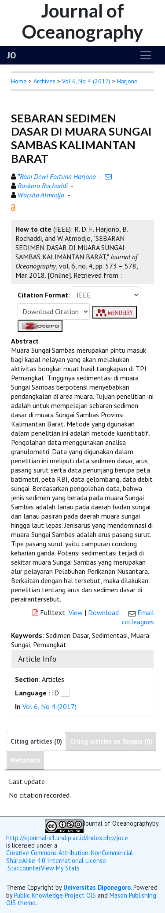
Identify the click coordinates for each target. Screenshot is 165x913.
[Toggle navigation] (145, 55)
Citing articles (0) (36, 741)
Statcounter (24, 868)
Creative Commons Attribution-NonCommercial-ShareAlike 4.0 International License (70, 856)
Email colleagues (138, 617)
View (76, 612)
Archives (44, 81)
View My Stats (60, 868)
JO (11, 55)
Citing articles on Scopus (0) (111, 741)
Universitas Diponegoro (97, 887)
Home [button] (19, 81)
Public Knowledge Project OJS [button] (55, 895)
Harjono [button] (127, 81)
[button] (13, 206)
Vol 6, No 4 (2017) (86, 81)
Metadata (25, 760)
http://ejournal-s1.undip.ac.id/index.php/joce (67, 837)
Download (103, 612)
